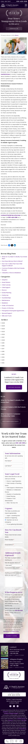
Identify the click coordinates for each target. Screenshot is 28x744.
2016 (2, 351)
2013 (2, 360)
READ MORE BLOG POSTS (11, 421)
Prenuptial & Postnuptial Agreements (13, 311)
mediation (5, 711)
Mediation (5, 303)
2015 (2, 354)
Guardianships (6, 298)
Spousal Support (7, 313)
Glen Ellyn (23, 720)
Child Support (6, 287)
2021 (2, 337)
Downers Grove (21, 718)
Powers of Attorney (8, 308)
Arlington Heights (13, 713)
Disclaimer (6, 631)
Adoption (5, 280)
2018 (2, 346)
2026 (3, 323)
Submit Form (11, 636)
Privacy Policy (15, 631)
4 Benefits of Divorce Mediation (11, 273)
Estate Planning (6, 292)
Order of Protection (8, 305)
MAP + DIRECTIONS (17, 655)
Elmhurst (10, 720)
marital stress (5, 74)
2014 (2, 357)
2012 (2, 363)
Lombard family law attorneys (10, 215)
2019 (2, 343)
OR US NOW (13, 694)
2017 (2, 349)
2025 (3, 326)
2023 (3, 331)
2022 (3, 334)
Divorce (16, 35)
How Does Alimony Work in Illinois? (12, 261)
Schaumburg (22, 728)
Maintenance (6, 300)
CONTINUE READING (14, 387)
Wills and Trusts (7, 316)
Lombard (6, 713)
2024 (3, 329)
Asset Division (6, 282)
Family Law (5, 295)
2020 (3, 340)
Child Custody (6, 285)
